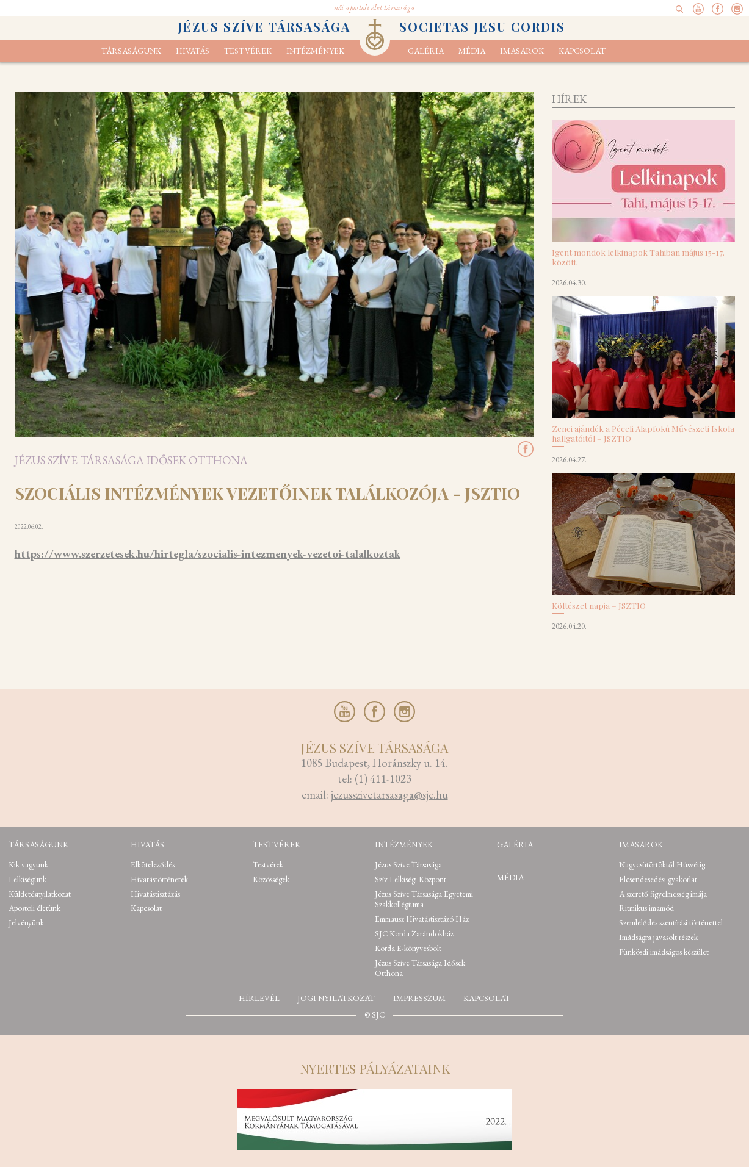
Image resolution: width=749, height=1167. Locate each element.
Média (471, 51)
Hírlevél (259, 998)
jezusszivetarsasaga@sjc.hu (389, 794)
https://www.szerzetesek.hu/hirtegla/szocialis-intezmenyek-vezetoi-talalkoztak (207, 553)
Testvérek (268, 865)
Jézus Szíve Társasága (408, 865)
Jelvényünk (26, 922)
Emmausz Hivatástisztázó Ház (422, 919)
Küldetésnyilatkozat (40, 894)
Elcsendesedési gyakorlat (658, 879)
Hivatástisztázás (155, 894)
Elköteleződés (153, 865)
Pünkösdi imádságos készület (664, 952)
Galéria (426, 51)
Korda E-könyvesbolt (408, 948)
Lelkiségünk (27, 879)
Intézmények (315, 51)
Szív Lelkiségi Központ (410, 879)
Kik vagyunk (28, 865)
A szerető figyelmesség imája (663, 894)
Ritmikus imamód (646, 908)
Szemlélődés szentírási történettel (671, 922)
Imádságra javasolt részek (658, 937)
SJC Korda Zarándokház (414, 933)
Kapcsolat (582, 51)
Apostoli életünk (34, 908)
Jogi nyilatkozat (336, 998)
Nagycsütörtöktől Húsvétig (662, 865)
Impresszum (419, 998)
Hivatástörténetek (159, 879)
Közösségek (271, 879)
